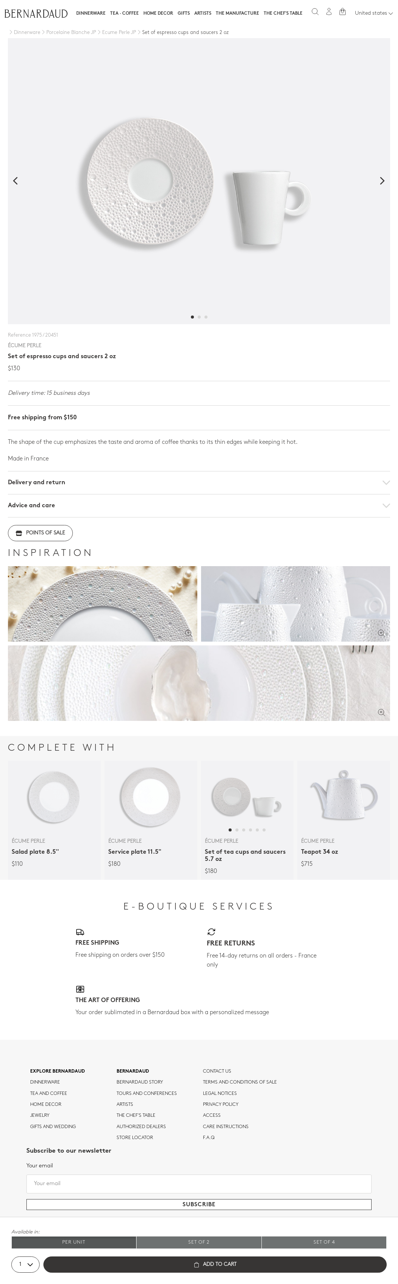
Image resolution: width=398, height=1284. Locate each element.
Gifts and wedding (53, 1127)
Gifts (184, 13)
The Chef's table (283, 13)
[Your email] (199, 1184)
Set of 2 (199, 1242)
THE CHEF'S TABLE (136, 1115)
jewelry (39, 1115)
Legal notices (220, 1094)
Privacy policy (220, 1104)
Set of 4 (324, 1242)
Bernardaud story (140, 1082)
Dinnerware (91, 13)
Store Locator (135, 1138)
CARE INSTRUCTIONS (226, 1127)
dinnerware (45, 1082)
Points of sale (40, 533)
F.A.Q (209, 1138)
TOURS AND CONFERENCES (147, 1094)
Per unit (73, 1242)
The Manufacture (237, 13)
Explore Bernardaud (57, 1071)
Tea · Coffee (124, 13)
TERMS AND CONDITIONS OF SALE (240, 1082)
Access (212, 1115)
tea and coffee (48, 1094)
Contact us (217, 1071)
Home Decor (158, 13)
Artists (202, 13)
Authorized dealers (141, 1127)
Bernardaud (133, 1071)
